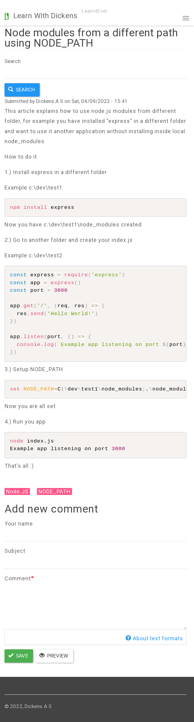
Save (18, 656)
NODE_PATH (55, 491)
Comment (18, 578)
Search (13, 61)
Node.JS (17, 491)
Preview (53, 656)
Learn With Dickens (45, 16)
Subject (15, 551)
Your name (19, 523)
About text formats (154, 638)
